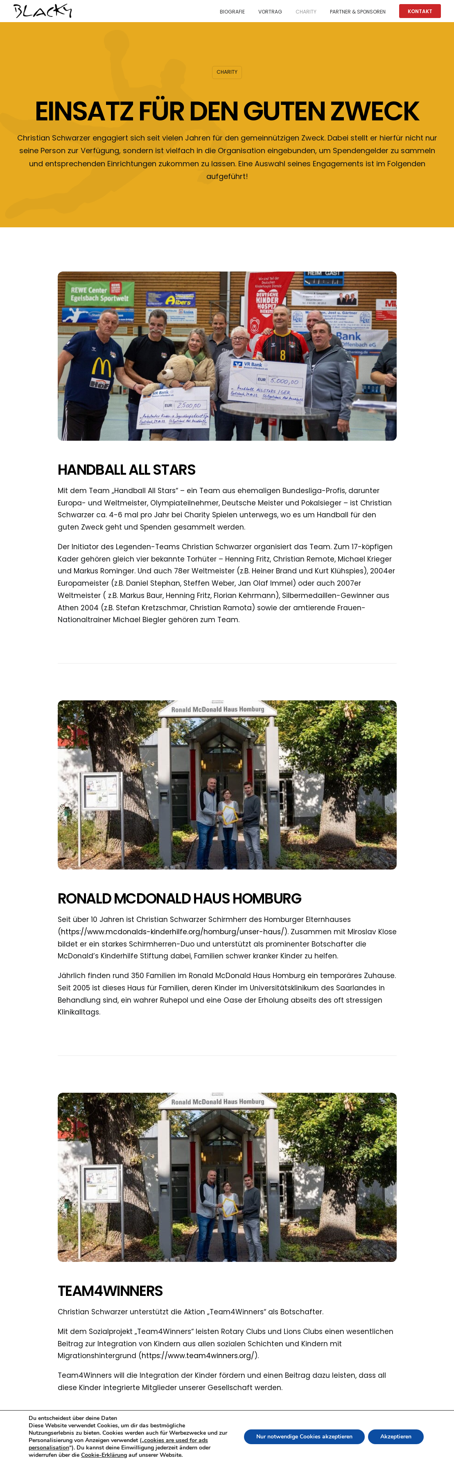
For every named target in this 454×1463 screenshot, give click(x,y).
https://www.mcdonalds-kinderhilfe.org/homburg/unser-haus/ (172, 932)
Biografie (232, 11)
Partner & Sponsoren (358, 11)
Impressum (353, 1451)
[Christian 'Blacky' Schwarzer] (43, 11)
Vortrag (270, 11)
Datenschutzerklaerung (407, 1451)
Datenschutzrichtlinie (301, 1451)
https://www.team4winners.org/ (198, 1356)
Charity (306, 11)
